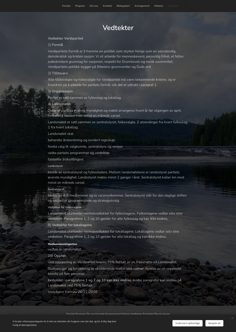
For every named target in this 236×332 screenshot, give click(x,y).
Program (80, 314)
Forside (70, 314)
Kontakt (100, 314)
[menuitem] (149, 6)
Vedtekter (136, 314)
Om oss (90, 314)
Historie (125, 314)
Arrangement (113, 314)
